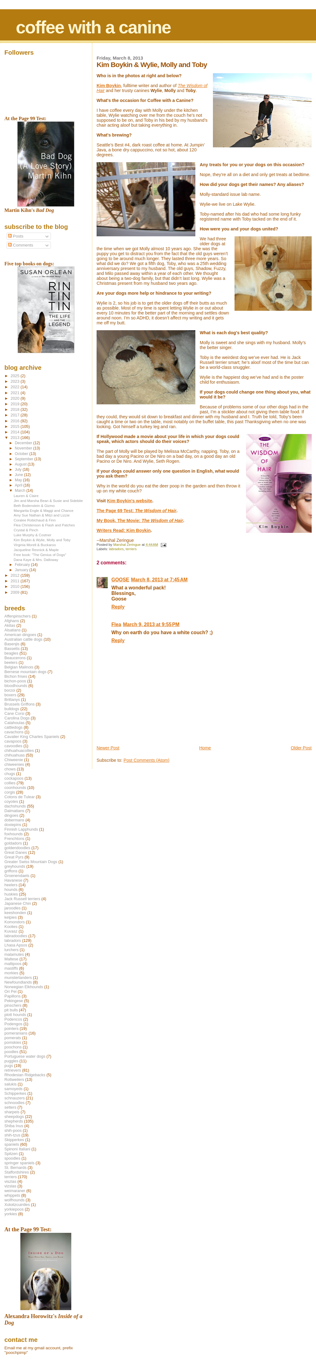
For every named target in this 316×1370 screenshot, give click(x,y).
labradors (116, 549)
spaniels (11, 1144)
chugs (9, 773)
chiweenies (14, 764)
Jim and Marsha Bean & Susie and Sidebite (48, 501)
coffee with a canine (93, 27)
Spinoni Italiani (17, 1149)
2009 (15, 592)
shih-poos (13, 1130)
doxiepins (12, 824)
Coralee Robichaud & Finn (35, 520)
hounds (10, 889)
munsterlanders (18, 977)
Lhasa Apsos (15, 945)
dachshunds (15, 806)
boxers (10, 695)
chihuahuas (14, 755)
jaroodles (12, 908)
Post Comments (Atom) (146, 760)
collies (9, 783)
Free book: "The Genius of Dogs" (40, 555)
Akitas (9, 625)
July (19, 469)
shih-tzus (12, 1135)
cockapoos (13, 778)
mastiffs (11, 968)
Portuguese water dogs (24, 1056)
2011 (15, 581)
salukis (10, 1084)
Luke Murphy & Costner (32, 535)
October (22, 454)
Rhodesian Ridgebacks (24, 1075)
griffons (10, 871)
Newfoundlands (18, 982)
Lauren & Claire (26, 496)
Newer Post (108, 747)
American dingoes (20, 634)
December (24, 443)
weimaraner (14, 1190)
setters (10, 1107)
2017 (15, 415)
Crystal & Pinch (26, 530)
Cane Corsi (14, 713)
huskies (11, 894)
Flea (116, 624)
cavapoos (12, 741)
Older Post (301, 747)
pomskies (12, 1042)
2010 (15, 586)
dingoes (11, 815)
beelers (10, 662)
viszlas (10, 1181)
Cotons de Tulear (19, 797)
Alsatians (12, 630)
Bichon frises (15, 676)
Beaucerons (15, 657)
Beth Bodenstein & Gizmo (34, 506)
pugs (8, 1065)
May (19, 480)
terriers (131, 549)
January (22, 570)
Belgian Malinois (18, 667)
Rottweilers (14, 1079)
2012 (15, 575)
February (23, 565)
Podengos (13, 1024)
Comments (20, 245)
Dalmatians (14, 810)
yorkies (10, 1214)
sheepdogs (14, 1116)
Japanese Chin (17, 903)
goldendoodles (17, 847)
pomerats (12, 1037)
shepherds (13, 1121)
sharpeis (11, 1112)
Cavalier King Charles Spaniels (31, 736)
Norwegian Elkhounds (23, 986)
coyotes (11, 801)
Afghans (11, 620)
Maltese (11, 959)
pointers (11, 1028)
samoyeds (13, 1088)
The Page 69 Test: (137, 510)
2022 (15, 387)
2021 (15, 392)
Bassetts (11, 648)
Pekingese (13, 1000)
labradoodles (15, 936)
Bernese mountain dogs (25, 671)
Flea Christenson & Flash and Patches (44, 525)
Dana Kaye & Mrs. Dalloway (36, 560)
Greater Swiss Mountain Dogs (30, 861)
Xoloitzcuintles (17, 1204)
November (24, 448)
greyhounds (14, 866)
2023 (15, 381)
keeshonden (15, 912)
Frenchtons (14, 838)
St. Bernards (15, 1167)
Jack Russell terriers (22, 898)
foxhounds (13, 834)
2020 (15, 398)
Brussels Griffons (19, 704)
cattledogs (13, 727)
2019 (15, 404)
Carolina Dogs (17, 718)
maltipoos (12, 963)
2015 (15, 426)
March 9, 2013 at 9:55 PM (151, 624)
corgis (9, 792)
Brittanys (12, 699)
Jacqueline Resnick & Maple (36, 550)
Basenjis (11, 644)
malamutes (14, 954)
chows (10, 769)
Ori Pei (10, 991)
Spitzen (11, 1153)
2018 (15, 409)
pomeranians (15, 1033)
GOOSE (120, 579)
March (20, 490)
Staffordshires (16, 1172)
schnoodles (14, 1102)
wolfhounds (14, 1200)
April (19, 485)
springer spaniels (19, 1163)
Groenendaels (16, 875)
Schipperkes (15, 1093)
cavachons (13, 732)
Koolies (10, 926)
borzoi (9, 690)
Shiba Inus (13, 1125)
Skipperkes (14, 1139)
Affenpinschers (17, 616)
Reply (118, 606)
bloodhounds (15, 685)
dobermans (14, 820)
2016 (15, 421)
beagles (11, 653)
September (24, 459)
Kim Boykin (109, 85)
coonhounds (15, 787)
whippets (12, 1195)
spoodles (12, 1158)
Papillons (12, 996)
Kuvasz (10, 931)
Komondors (14, 922)
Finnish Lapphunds (21, 829)
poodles (11, 1051)
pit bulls (11, 1010)
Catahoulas (14, 722)
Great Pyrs (13, 857)
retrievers (12, 1070)
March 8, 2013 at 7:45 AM (159, 579)
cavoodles (13, 746)
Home (205, 747)
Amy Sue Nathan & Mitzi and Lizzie (42, 515)
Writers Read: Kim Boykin (124, 530)
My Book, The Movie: (140, 520)
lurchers (11, 949)
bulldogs (11, 708)
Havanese (13, 880)
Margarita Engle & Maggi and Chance (43, 510)
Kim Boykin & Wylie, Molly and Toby (42, 540)
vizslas (10, 1186)
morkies (11, 973)
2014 (15, 432)
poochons (13, 1047)
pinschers (12, 1005)
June (19, 475)
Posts (15, 236)
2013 (15, 437)
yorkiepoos (13, 1209)
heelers (10, 885)
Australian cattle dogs (23, 639)
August (21, 464)
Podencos (13, 1019)
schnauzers (14, 1098)
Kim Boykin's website (129, 500)
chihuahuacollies (19, 750)
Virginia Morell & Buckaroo (35, 545)
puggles (11, 1061)
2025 (15, 375)
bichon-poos (15, 681)
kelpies (10, 917)
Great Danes (15, 852)
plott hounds (15, 1014)
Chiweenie (13, 759)
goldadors (13, 843)
